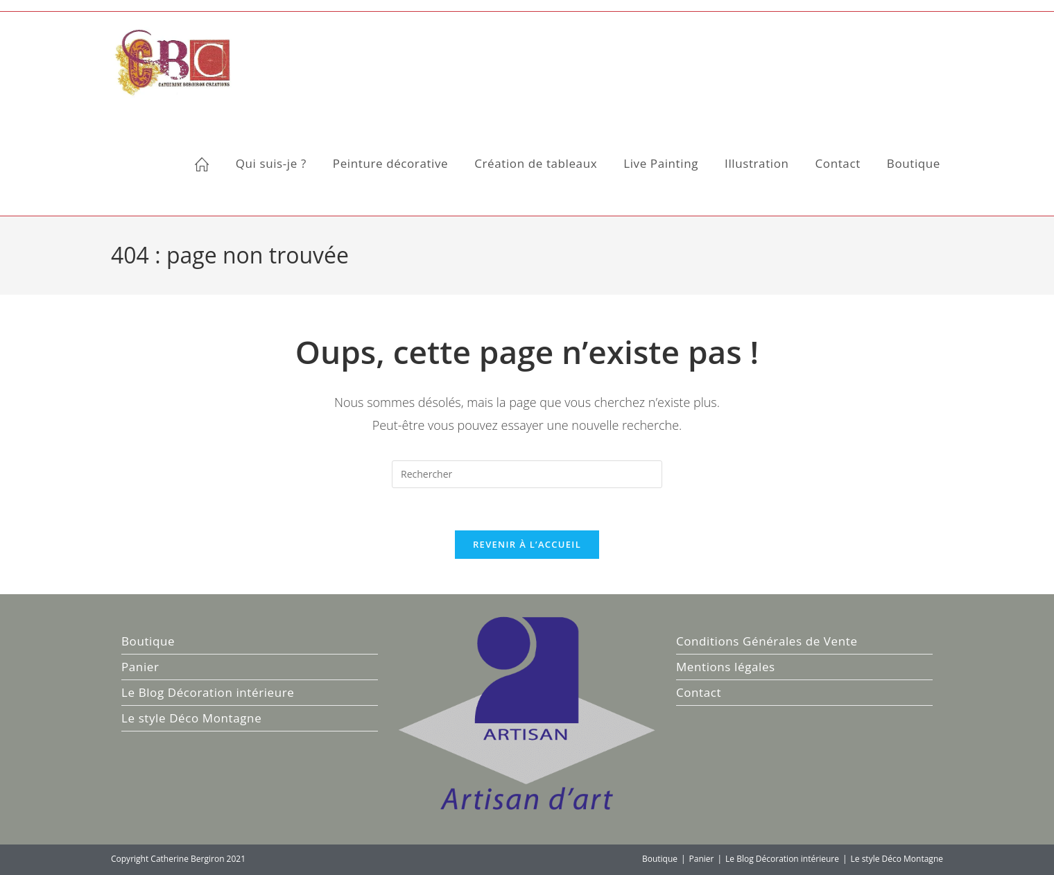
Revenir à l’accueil (527, 544)
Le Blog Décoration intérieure (207, 692)
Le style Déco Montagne (191, 718)
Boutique (148, 641)
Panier (140, 667)
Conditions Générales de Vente (767, 641)
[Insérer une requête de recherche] (527, 474)
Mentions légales (725, 667)
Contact (698, 692)
